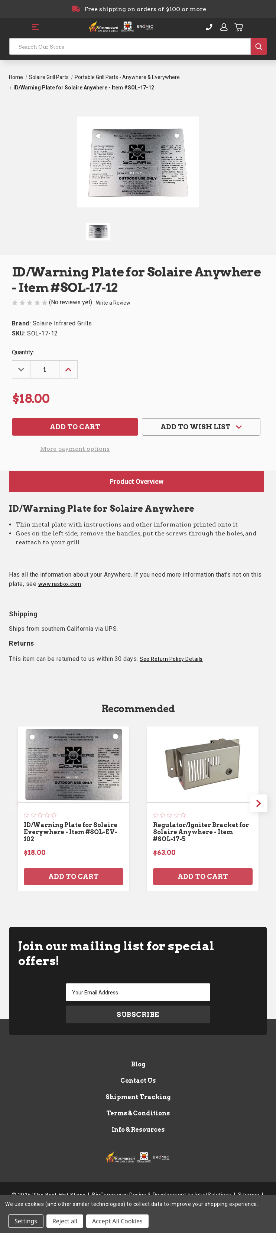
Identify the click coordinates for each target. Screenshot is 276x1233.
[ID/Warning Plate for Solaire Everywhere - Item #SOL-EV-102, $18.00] (73, 764)
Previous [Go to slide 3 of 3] (17, 803)
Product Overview (136, 481)
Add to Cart (73, 877)
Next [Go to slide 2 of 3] (258, 803)
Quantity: (23, 352)
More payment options (75, 448)
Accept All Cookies (117, 1221)
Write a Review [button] (113, 303)
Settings (25, 1221)
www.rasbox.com (59, 584)
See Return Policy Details (171, 659)
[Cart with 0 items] (239, 27)
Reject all (64, 1221)
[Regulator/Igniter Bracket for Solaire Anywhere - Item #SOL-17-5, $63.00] (203, 764)
